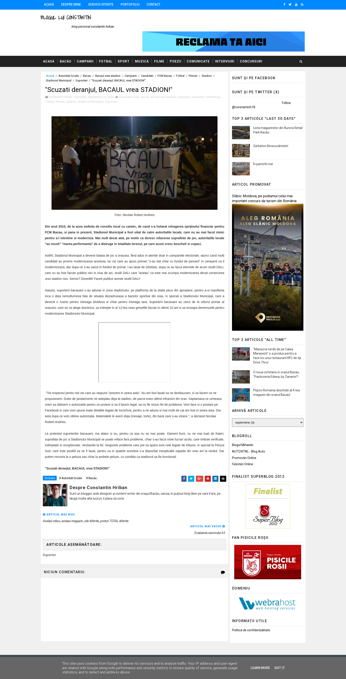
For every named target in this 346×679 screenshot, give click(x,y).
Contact (158, 4)
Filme (164, 44)
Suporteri (88, 63)
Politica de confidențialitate (247, 613)
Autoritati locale (73, 59)
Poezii (180, 44)
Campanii (89, 44)
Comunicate (202, 44)
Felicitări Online (238, 447)
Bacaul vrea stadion (112, 59)
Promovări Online (240, 441)
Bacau (91, 59)
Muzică (146, 44)
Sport (128, 44)
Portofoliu (134, 4)
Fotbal (110, 44)
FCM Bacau (169, 59)
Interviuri (229, 44)
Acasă (53, 4)
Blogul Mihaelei (238, 428)
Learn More (260, 668)
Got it (279, 668)
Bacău (70, 44)
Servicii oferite (105, 4)
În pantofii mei (259, 147)
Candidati (151, 59)
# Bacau (96, 467)
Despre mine (75, 4)
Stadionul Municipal (65, 63)
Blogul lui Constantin (70, 17)
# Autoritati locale (75, 467)
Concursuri (255, 44)
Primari (197, 59)
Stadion (211, 59)
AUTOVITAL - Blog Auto (244, 434)
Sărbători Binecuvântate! (266, 129)
